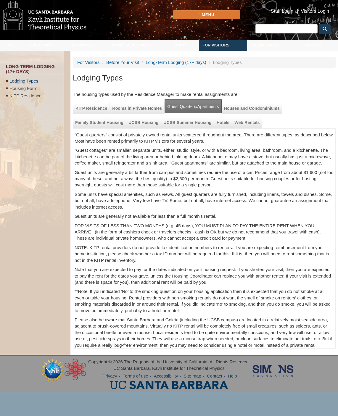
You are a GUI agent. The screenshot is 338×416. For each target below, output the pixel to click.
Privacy (109, 375)
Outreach (312, 45)
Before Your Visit (122, 62)
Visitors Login (315, 11)
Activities (82, 45)
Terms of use (135, 375)
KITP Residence (25, 95)
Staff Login (282, 11)
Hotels (223, 122)
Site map (192, 375)
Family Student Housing (99, 122)
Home (9, 45)
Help (232, 375)
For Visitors (216, 45)
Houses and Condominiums (252, 108)
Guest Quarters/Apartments (193, 106)
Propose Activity (130, 45)
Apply (181, 45)
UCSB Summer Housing (187, 122)
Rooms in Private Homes (137, 108)
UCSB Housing (143, 122)
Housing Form (23, 88)
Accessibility (166, 375)
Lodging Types (23, 80)
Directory (41, 45)
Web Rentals (247, 122)
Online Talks (265, 45)
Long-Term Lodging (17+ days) (176, 62)
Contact (214, 375)
